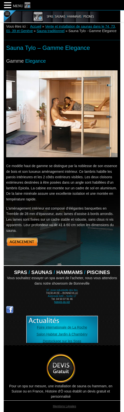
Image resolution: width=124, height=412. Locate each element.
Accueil (35, 26)
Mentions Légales (64, 406)
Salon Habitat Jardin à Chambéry (61, 334)
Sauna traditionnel (51, 31)
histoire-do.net (62, 302)
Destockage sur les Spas (62, 341)
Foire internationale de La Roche (62, 327)
